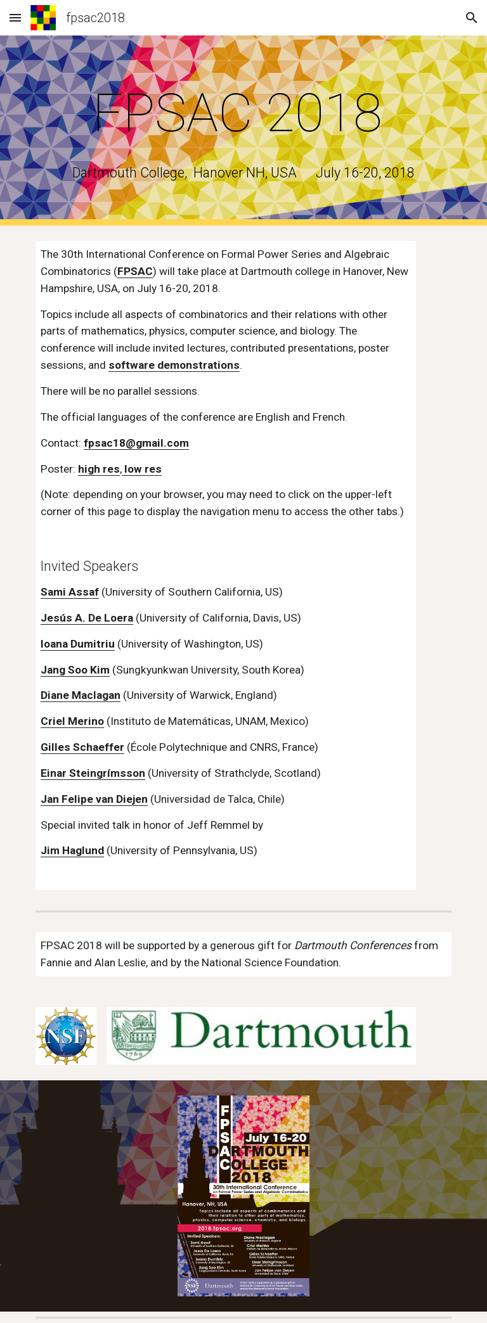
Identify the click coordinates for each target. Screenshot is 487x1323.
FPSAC (135, 271)
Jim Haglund (72, 850)
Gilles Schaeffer (82, 747)
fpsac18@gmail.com (136, 443)
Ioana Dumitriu (78, 643)
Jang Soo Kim (75, 669)
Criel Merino (72, 721)
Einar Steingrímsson (93, 773)
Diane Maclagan (80, 695)
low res (142, 469)
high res (99, 469)
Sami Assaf (70, 591)
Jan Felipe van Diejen (94, 799)
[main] (243, 113)
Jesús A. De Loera (87, 617)
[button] (15, 17)
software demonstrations (174, 365)
